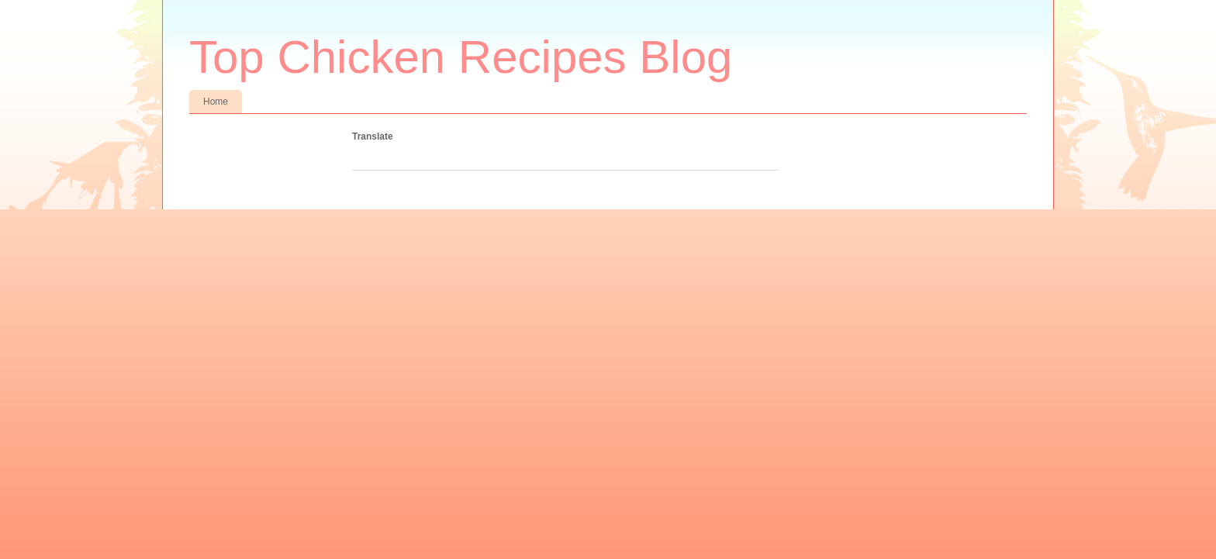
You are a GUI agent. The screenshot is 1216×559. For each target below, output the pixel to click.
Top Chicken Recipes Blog (460, 57)
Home (215, 101)
